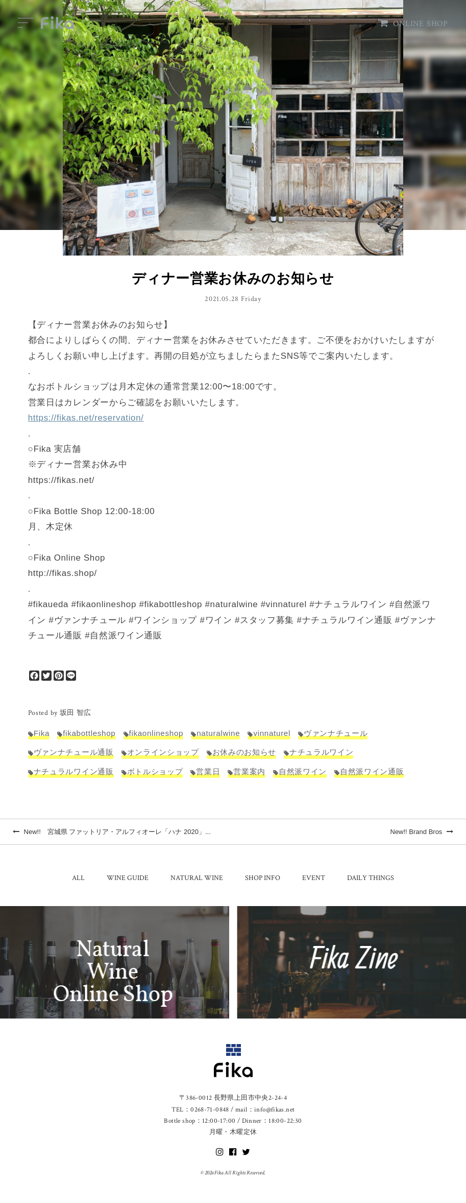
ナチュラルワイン (321, 752)
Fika (42, 733)
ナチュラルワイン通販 (74, 771)
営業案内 (249, 771)
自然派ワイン (303, 771)
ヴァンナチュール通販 (74, 752)
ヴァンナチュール (335, 733)
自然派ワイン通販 (372, 771)
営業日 (208, 771)
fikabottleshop (89, 733)
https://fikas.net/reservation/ (86, 418)
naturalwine (218, 733)
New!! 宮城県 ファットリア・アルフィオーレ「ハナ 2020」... (112, 832)
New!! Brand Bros (422, 832)
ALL (78, 878)
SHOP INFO (262, 878)
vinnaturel (271, 733)
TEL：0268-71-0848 (200, 1109)
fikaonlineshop (156, 733)
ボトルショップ (155, 771)
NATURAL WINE (196, 878)
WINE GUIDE (128, 878)
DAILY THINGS (370, 878)
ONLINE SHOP (413, 23)
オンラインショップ (163, 752)
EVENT (313, 878)
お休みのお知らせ (244, 752)
